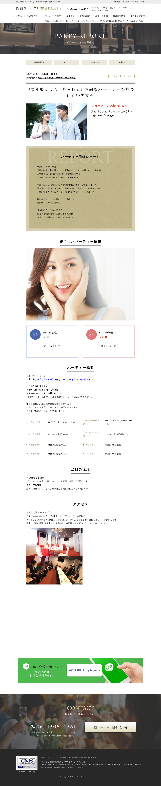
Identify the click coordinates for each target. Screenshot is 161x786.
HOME (19, 16)
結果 (121, 62)
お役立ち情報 (119, 16)
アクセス (93, 62)
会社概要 (116, 2)
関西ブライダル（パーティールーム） (57, 77)
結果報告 (71, 16)
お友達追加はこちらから (82, 670)
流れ (66, 62)
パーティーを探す (53, 16)
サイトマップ (127, 2)
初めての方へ (33, 16)
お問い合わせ (140, 2)
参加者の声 (85, 16)
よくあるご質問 (138, 16)
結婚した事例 (101, 16)
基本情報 (38, 62)
